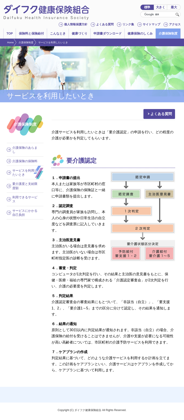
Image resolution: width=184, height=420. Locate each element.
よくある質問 (161, 114)
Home (10, 42)
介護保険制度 (26, 42)
